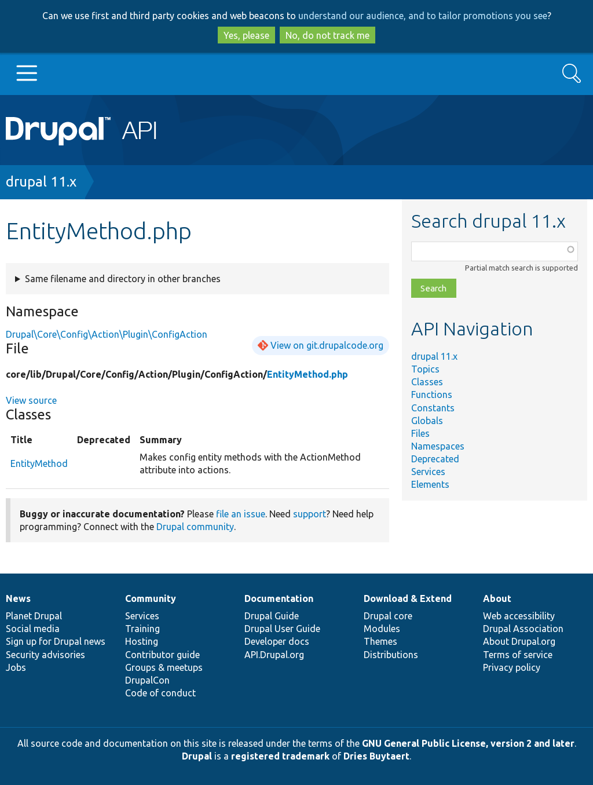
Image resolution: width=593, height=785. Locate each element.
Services (428, 471)
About (497, 598)
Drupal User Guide (282, 628)
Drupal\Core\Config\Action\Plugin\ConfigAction (106, 334)
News (18, 598)
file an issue (240, 514)
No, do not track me (327, 35)
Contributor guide (162, 654)
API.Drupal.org (274, 654)
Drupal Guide (271, 616)
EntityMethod (39, 463)
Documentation (278, 598)
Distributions (391, 654)
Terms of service (517, 654)
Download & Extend (408, 598)
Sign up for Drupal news (55, 641)
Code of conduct (160, 693)
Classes (427, 382)
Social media (33, 628)
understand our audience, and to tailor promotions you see (422, 15)
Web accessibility (519, 616)
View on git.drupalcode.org (326, 345)
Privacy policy (511, 667)
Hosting (141, 641)
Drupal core (388, 616)
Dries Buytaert (376, 756)
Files (420, 433)
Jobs (16, 667)
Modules (382, 628)
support (309, 514)
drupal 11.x (41, 181)
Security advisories (45, 654)
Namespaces (437, 446)
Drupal (197, 756)
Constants (433, 408)
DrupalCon (147, 680)
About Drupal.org (519, 641)
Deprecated (435, 459)
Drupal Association (523, 628)
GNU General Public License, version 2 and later (468, 743)
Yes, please (246, 35)
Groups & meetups (164, 667)
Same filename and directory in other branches (123, 278)
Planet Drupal (34, 616)
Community (150, 598)
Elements (430, 484)
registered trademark (280, 756)
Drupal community (195, 526)
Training (142, 628)
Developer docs (276, 641)
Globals (427, 420)
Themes (380, 641)
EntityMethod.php (307, 374)
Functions (431, 394)
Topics (425, 369)
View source (31, 400)
